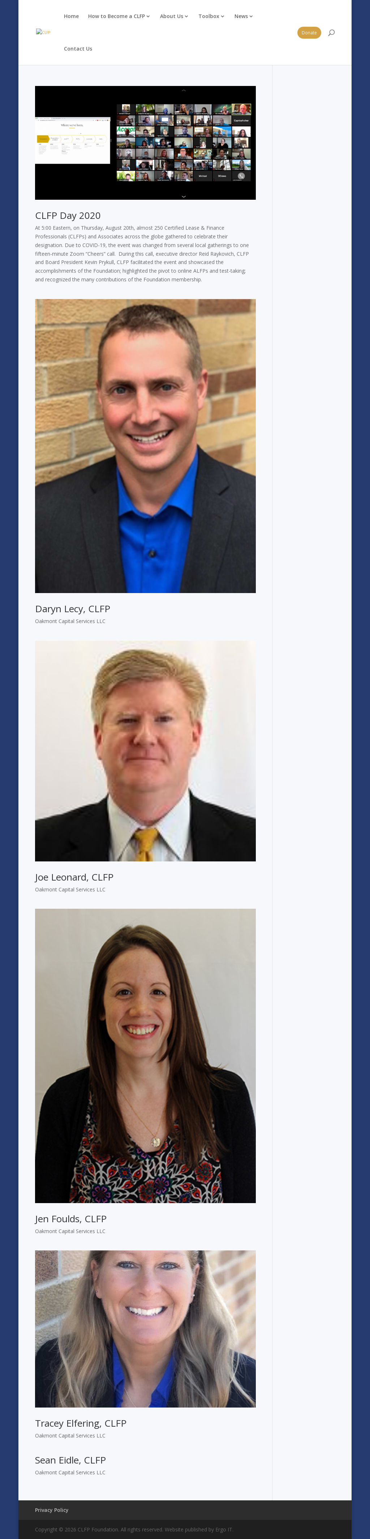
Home (71, 16)
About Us (171, 16)
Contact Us (78, 48)
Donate (309, 33)
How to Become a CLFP (116, 16)
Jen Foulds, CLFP (71, 1218)
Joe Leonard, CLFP (74, 876)
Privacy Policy (52, 1509)
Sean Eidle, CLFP (70, 1459)
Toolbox (208, 16)
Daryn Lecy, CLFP (72, 608)
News (241, 16)
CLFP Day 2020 (68, 215)
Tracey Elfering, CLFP (80, 1423)
